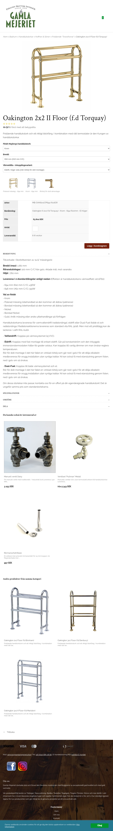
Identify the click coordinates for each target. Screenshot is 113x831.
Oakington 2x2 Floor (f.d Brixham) (19, 640)
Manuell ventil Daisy (13, 476)
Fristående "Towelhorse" (63, 37)
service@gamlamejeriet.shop (19, 755)
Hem (5, 37)
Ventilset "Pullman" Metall (69, 476)
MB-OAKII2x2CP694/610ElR (44, 202)
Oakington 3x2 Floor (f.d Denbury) (73, 640)
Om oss (56, 815)
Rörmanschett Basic (13, 553)
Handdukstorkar (26, 37)
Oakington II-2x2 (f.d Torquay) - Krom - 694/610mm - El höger (59, 211)
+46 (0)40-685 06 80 (44, 755)
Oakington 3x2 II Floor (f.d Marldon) (19, 710)
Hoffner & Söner (42, 37)
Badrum (13, 37)
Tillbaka (9, 732)
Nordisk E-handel (78, 755)
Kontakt (56, 818)
